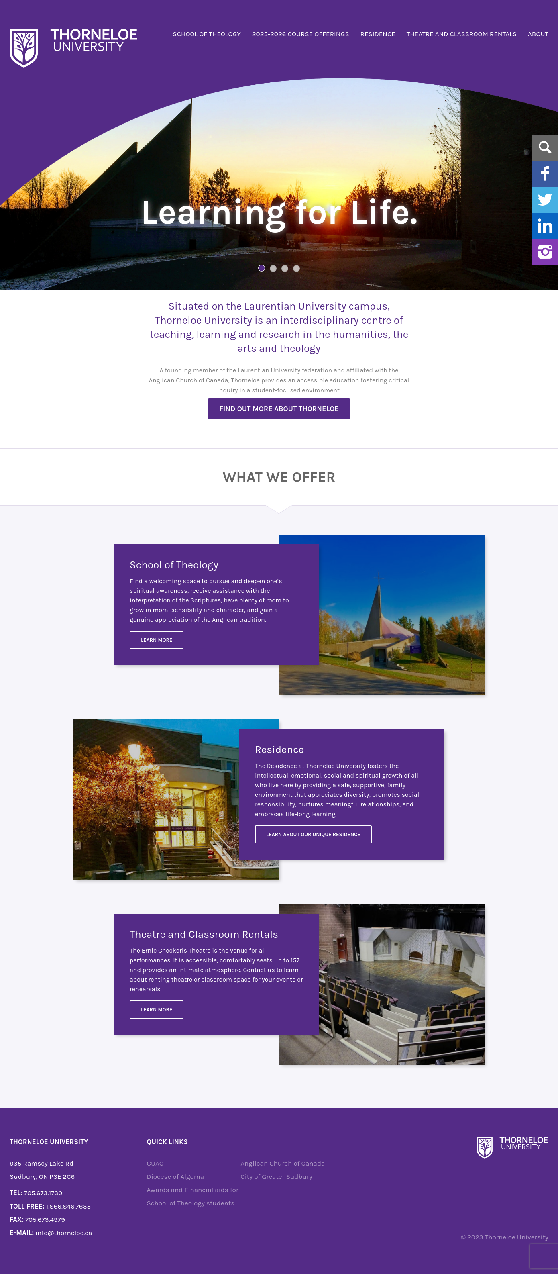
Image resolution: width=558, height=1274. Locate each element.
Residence (377, 34)
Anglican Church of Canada (282, 1163)
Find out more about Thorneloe (279, 408)
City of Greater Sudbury (276, 1176)
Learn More (156, 640)
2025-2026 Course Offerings (300, 34)
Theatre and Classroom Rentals (462, 34)
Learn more (156, 1010)
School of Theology (207, 34)
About (538, 34)
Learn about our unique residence (313, 834)
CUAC (155, 1163)
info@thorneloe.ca (63, 1233)
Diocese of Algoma (175, 1176)
